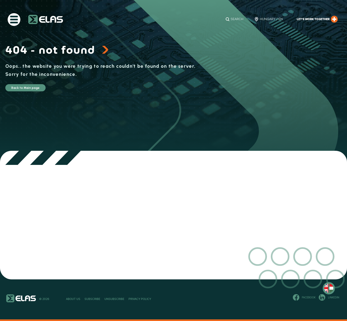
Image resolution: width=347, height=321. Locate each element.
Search (237, 19)
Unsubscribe (139, 299)
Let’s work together (317, 19)
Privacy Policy (177, 299)
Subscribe (105, 299)
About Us (73, 299)
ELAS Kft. (45, 19)
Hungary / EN (271, 19)
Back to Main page (38, 90)
